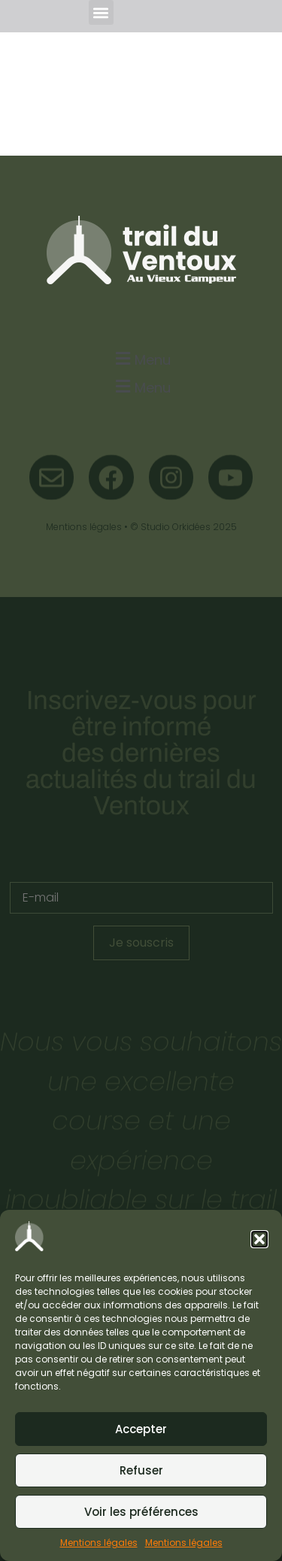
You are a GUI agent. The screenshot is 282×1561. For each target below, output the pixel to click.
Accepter (141, 1429)
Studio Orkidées (176, 526)
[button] (259, 1239)
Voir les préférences (141, 1512)
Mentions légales (99, 1542)
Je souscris (141, 942)
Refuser (141, 1470)
